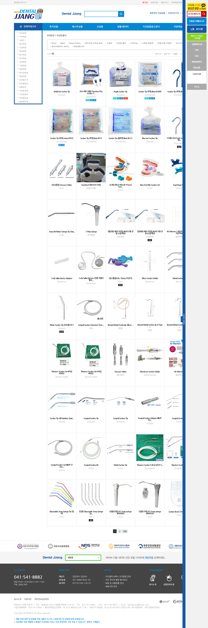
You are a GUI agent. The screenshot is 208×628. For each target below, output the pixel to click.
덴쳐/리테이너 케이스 (60, 46)
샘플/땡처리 (123, 27)
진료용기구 (23, 79)
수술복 (109, 43)
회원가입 (154, 2)
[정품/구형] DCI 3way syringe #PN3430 (150, 512)
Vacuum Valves (120, 372)
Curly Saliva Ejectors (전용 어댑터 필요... (91, 279)
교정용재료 (23, 98)
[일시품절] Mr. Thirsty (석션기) (120, 278)
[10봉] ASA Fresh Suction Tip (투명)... (179, 139)
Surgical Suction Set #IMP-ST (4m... (62, 466)
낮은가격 (158, 54)
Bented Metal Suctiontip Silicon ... (120, 325)
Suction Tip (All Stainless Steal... (62, 418)
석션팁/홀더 (121, 43)
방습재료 (22, 51)
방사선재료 (23, 72)
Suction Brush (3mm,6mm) (179, 512)
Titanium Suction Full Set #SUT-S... (150, 465)
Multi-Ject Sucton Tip (62, 91)
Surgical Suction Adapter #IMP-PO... (150, 419)
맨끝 (125, 531)
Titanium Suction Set (179, 465)
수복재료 (22, 36)
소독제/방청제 (147, 43)
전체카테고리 (30, 26)
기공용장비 (23, 94)
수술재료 (22, 65)
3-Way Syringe (91, 231)
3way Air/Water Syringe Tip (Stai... (62, 231)
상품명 (175, 54)
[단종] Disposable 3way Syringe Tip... (91, 512)
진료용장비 (23, 83)
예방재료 (22, 69)
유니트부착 (180, 43)
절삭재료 (22, 54)
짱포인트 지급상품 (157, 13)
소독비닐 (134, 43)
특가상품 (54, 27)
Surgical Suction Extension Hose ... (91, 325)
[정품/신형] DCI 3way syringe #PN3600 (120, 512)
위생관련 (22, 76)
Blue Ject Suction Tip (150, 138)
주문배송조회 (176, 2)
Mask (62, 43)
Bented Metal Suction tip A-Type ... (149, 326)
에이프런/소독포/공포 (94, 43)
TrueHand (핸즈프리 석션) (91, 185)
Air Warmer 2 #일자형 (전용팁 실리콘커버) (179, 232)
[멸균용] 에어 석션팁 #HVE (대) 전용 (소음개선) (120, 232)
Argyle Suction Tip (120, 91)
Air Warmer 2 (179, 372)
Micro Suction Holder (150, 278)
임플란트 (22, 87)
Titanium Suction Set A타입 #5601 (91, 372)
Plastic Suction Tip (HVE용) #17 (62, 325)
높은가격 (167, 54)
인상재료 (22, 33)
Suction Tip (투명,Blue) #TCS (91, 138)
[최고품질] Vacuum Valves (62, 185)
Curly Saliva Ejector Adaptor (61, 278)
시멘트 (22, 40)
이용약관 (27, 599)
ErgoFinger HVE (179, 185)
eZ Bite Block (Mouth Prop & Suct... (120, 186)
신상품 (100, 27)
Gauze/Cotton (75, 43)
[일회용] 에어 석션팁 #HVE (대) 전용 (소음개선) (150, 232)
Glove (54, 43)
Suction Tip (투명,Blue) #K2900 (179, 91)
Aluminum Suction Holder (150, 372)
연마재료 (22, 58)
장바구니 (164, 2)
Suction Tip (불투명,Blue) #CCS (120, 138)
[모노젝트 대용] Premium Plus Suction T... (91, 92)
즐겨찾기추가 (19, 2)
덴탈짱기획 (23, 101)
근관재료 (22, 47)
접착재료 (22, 43)
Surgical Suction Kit (91, 465)
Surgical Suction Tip (91, 418)
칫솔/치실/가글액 (165, 43)
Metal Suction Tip (179, 278)
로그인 (145, 2)
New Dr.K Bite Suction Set (150, 185)
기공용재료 (23, 90)
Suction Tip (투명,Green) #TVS (61, 138)
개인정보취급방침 (41, 599)
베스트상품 (77, 27)
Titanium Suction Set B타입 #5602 (61, 372)
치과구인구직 (173, 13)
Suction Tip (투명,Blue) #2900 (150, 91)
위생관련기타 (78, 46)
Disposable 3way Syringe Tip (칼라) (62, 512)
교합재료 (22, 61)
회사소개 (17, 599)
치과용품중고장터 (151, 27)
